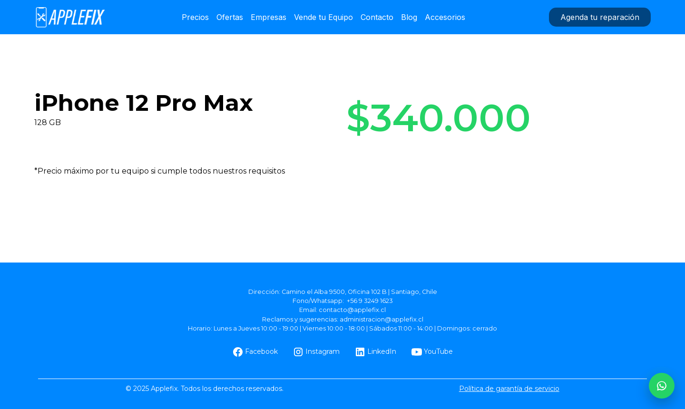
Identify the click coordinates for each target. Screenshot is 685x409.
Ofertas (229, 17)
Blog (409, 17)
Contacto (377, 17)
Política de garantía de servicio (509, 388)
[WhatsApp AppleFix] (662, 386)
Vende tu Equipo (323, 17)
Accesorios (445, 17)
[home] (70, 17)
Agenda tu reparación (599, 17)
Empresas (268, 17)
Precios (195, 17)
